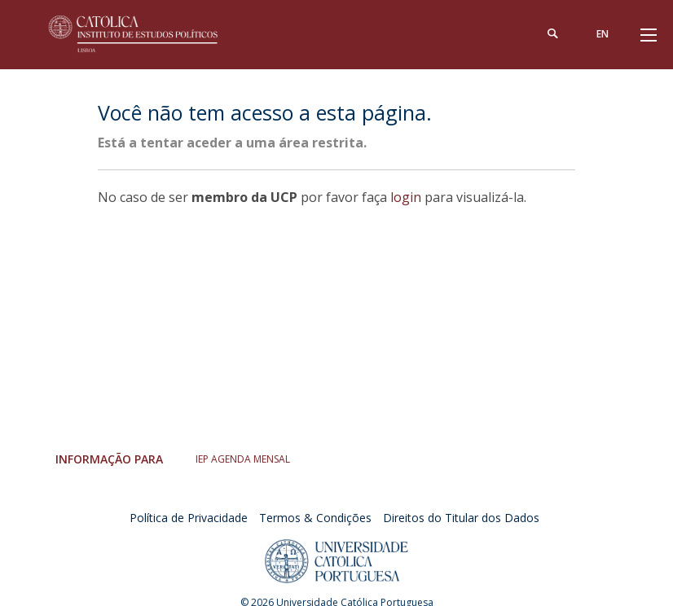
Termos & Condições (315, 517)
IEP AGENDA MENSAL (243, 459)
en (602, 34)
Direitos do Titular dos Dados (461, 517)
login (405, 197)
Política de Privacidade (189, 517)
